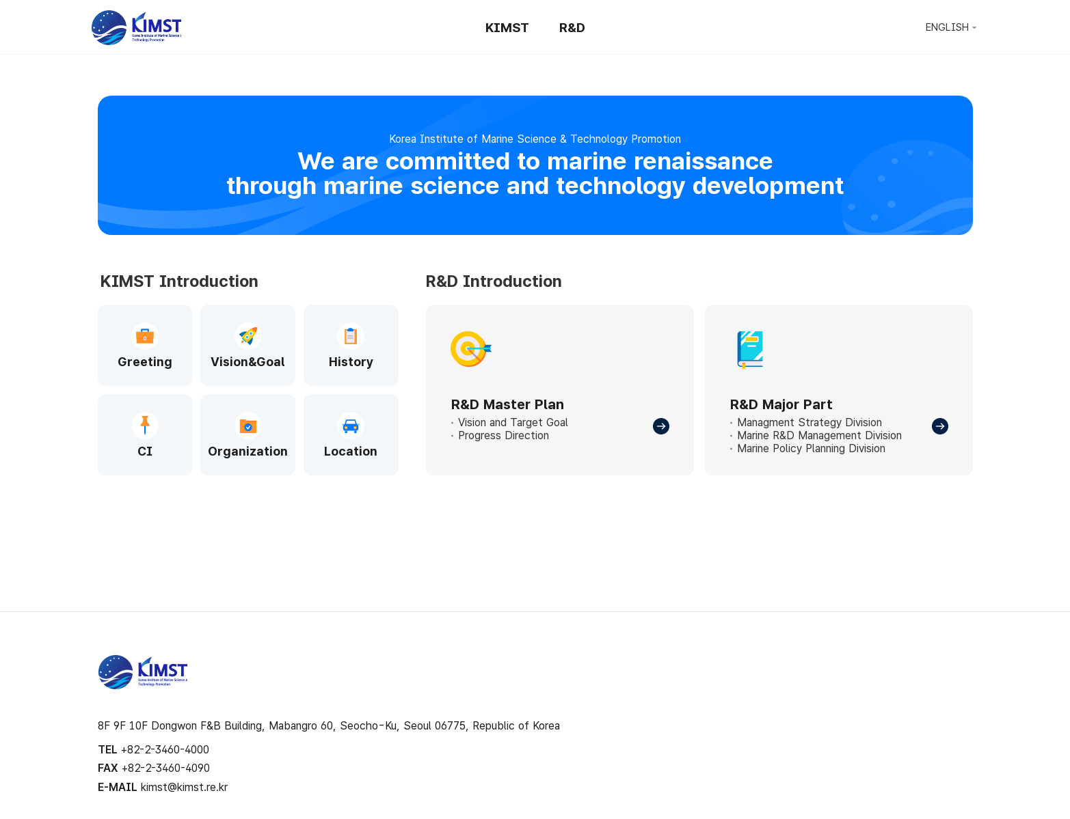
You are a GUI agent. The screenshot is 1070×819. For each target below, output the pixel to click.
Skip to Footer (535, 0)
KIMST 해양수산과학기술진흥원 (143, 672)
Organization (248, 451)
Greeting (145, 362)
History (351, 362)
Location (350, 451)
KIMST (136, 27)
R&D (572, 28)
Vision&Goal (248, 362)
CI (144, 451)
